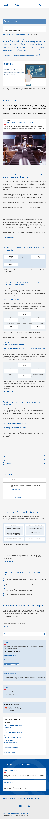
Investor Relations (13, 1)
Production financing (8, 237)
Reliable (25, 463)
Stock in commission (9, 750)
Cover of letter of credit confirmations (13, 732)
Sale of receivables (8, 391)
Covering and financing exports (22, 34)
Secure (25, 459)
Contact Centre (35, 798)
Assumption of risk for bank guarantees (13, 745)
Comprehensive (25, 456)
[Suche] (40, 5)
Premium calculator (16, 497)
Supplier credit (7, 722)
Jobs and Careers (21, 798)
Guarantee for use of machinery (11, 747)
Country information (15, 489)
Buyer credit (6, 342)
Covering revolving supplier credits (13, 725)
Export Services (10, 34)
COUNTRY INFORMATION (8, 210)
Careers (5, 1)
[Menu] (45, 5)
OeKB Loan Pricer (8, 561)
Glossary (12, 798)
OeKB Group (23, 1)
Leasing (6, 735)
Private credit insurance (9, 752)
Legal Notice (24, 813)
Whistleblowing (15, 813)
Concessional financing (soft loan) (12, 737)
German (44, 1)
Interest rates (6, 552)
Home (4, 34)
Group (5, 798)
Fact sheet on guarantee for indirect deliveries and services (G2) (23, 55)
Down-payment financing (10, 742)
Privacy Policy (6, 813)
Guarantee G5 (7, 120)
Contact (39, 1)
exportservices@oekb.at (10, 655)
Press (28, 1)
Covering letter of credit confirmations (13, 344)
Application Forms (24, 634)
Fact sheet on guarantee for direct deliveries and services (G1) (23, 54)
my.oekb (33, 1)
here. (22, 83)
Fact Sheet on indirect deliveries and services (15, 423)
